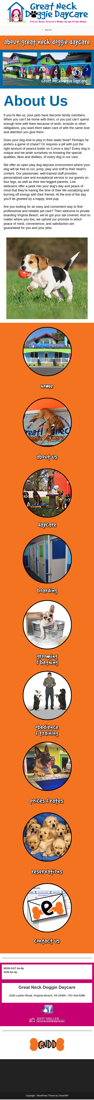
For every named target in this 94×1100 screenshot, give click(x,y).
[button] (7, 69)
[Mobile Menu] (47, 30)
